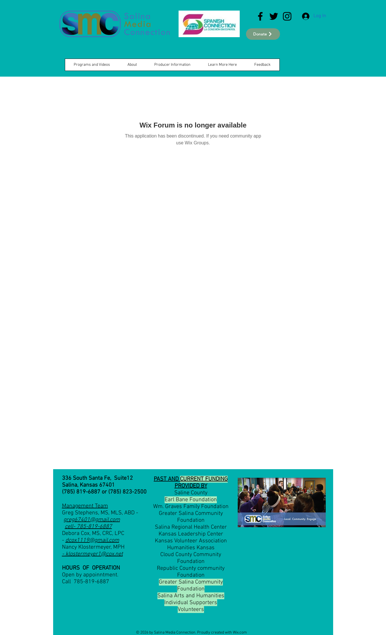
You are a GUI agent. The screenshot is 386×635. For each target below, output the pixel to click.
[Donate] (263, 34)
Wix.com (240, 632)
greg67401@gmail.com (91, 519)
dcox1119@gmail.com (92, 540)
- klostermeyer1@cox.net (92, 554)
